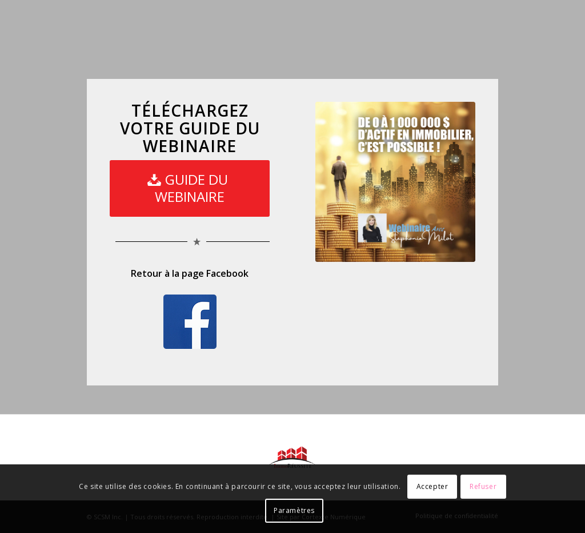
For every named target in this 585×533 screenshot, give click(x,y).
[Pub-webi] (395, 182)
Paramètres (294, 510)
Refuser (483, 486)
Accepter (432, 486)
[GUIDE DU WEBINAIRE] (190, 188)
